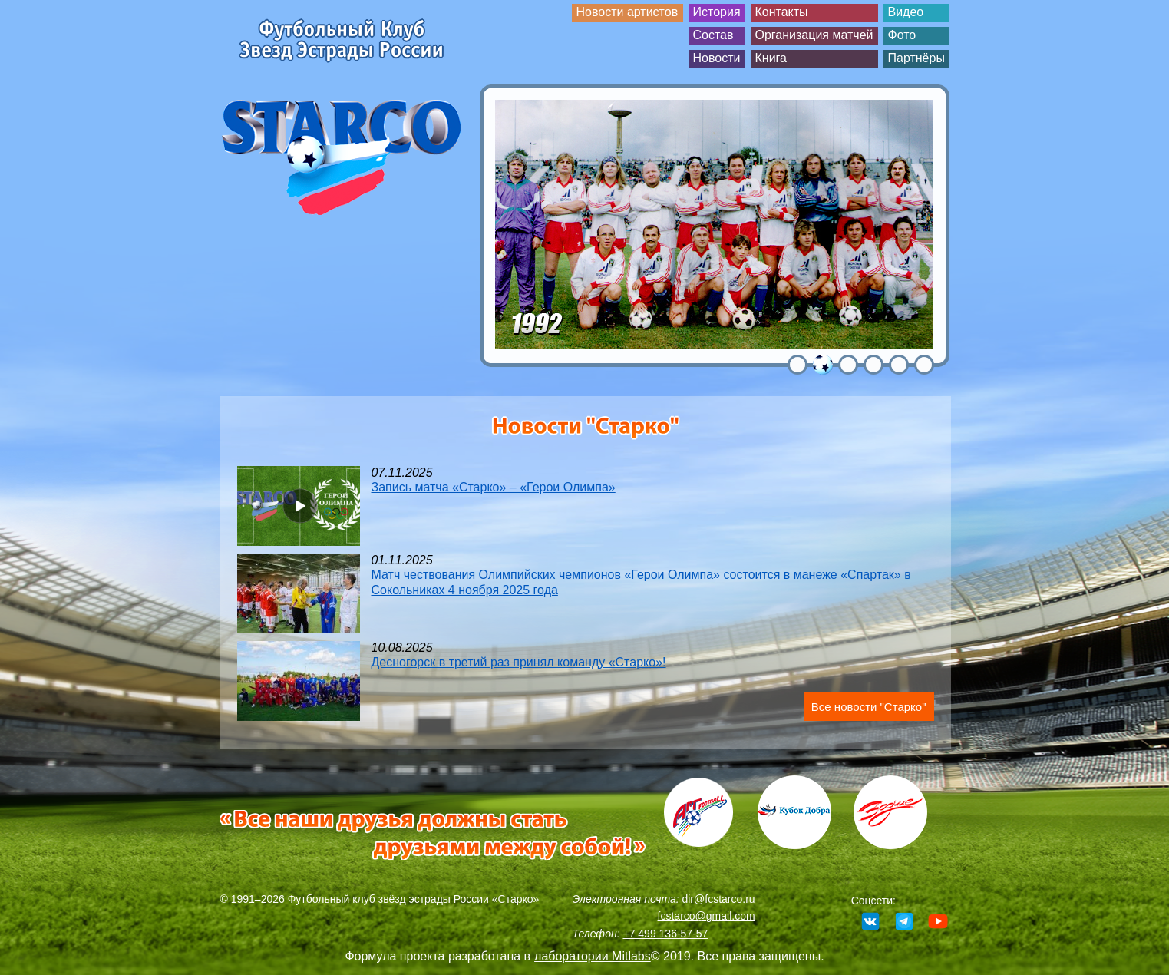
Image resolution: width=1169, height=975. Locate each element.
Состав (713, 34)
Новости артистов (627, 11)
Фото (902, 34)
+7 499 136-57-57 (665, 933)
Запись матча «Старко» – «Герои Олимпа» (494, 487)
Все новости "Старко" (868, 706)
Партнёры (916, 57)
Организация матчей (814, 34)
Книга (771, 57)
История (717, 11)
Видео (906, 11)
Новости (717, 57)
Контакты (781, 11)
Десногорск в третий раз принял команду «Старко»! (519, 662)
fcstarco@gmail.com (706, 916)
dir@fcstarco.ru (718, 899)
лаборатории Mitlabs (592, 956)
